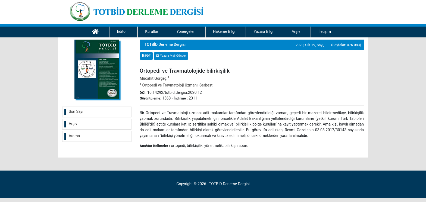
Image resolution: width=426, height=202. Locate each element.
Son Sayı (76, 111)
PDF (146, 55)
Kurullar (151, 31)
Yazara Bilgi (263, 31)
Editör (122, 31)
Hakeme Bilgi (224, 31)
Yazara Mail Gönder (171, 55)
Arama (74, 136)
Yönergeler (186, 31)
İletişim (324, 31)
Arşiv (296, 31)
